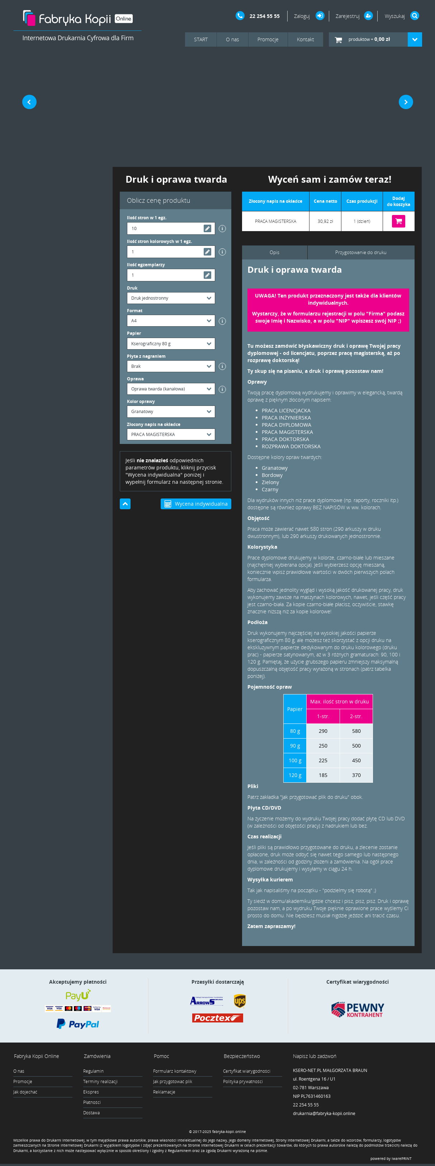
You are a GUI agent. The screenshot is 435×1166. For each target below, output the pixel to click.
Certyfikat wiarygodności (246, 1071)
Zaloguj (302, 16)
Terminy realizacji (100, 1082)
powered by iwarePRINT (391, 1160)
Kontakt (305, 39)
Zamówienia (96, 1056)
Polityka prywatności (243, 1082)
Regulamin (93, 1071)
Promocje (268, 39)
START (201, 39)
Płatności (92, 1103)
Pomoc (161, 1056)
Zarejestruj (348, 16)
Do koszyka (398, 221)
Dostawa (91, 1113)
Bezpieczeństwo (241, 1056)
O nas (232, 39)
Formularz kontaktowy (175, 1071)
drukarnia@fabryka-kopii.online (324, 1114)
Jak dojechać (25, 1092)
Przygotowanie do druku (360, 252)
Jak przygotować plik (172, 1082)
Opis (274, 252)
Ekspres (91, 1092)
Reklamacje (164, 1092)
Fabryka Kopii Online (35, 1056)
